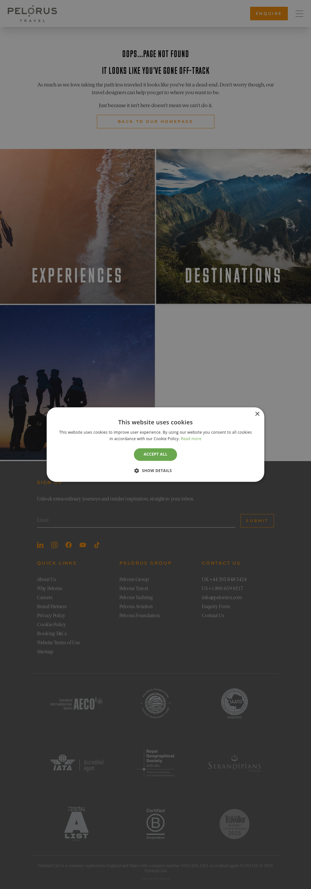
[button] (155, 470)
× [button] (257, 414)
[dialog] (155, 444)
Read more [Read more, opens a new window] (191, 438)
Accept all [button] (155, 454)
